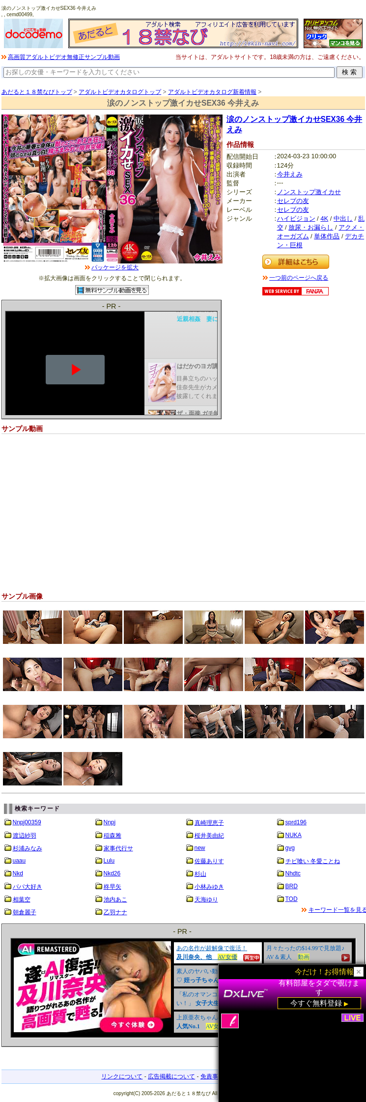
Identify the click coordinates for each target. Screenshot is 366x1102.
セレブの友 (293, 200)
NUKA (293, 835)
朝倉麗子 (24, 912)
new (200, 847)
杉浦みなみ (27, 848)
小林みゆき (209, 886)
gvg (290, 847)
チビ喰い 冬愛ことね (312, 861)
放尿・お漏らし (310, 227)
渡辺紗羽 (24, 835)
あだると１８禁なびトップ (36, 91)
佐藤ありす (209, 861)
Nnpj (110, 822)
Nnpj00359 (27, 822)
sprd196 (296, 822)
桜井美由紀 (209, 835)
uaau (19, 860)
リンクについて (121, 1076)
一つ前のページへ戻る (298, 277)
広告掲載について (171, 1076)
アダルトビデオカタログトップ (120, 91)
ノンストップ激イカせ (309, 192)
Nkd (18, 873)
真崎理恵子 (209, 822)
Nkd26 (112, 873)
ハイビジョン (296, 218)
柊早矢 (112, 886)
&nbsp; (183, 988)
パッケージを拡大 (115, 267)
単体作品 (326, 236)
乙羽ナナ (115, 912)
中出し (343, 218)
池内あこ (115, 899)
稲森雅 (112, 835)
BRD (291, 886)
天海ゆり (206, 899)
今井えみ (290, 174)
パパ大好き (27, 886)
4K (324, 218)
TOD (291, 899)
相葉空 (21, 899)
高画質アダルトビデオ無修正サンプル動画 (64, 57)
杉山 (200, 873)
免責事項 (212, 1076)
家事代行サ (118, 848)
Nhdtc (293, 873)
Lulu (109, 860)
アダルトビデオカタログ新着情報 (212, 91)
